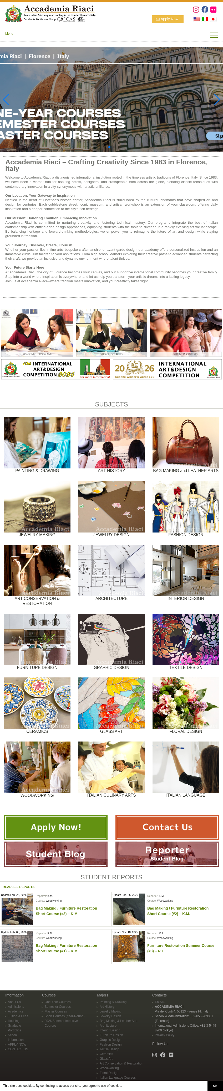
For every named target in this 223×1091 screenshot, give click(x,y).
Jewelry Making (110, 1011)
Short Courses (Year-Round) (65, 1016)
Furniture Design (111, 1035)
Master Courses (56, 1011)
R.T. (161, 933)
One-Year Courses (58, 1002)
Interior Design (110, 1030)
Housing (13, 1021)
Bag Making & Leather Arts (118, 1021)
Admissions (16, 1007)
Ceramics (106, 1054)
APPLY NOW (17, 1044)
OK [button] (215, 1085)
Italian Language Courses (118, 1077)
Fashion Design (110, 1044)
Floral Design (109, 1073)
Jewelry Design (110, 1016)
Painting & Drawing (113, 1002)
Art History (107, 1007)
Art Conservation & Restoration (121, 1063)
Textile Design (109, 1049)
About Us (14, 1002)
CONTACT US (18, 1049)
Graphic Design (110, 1040)
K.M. (50, 896)
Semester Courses (58, 1007)
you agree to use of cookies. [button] (102, 1086)
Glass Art (106, 1059)
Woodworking (54, 900)
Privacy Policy (165, 1035)
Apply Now (169, 19)
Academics (15, 1011)
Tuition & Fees (18, 1016)
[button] (109, 147)
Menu (9, 33)
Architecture (108, 1025)
